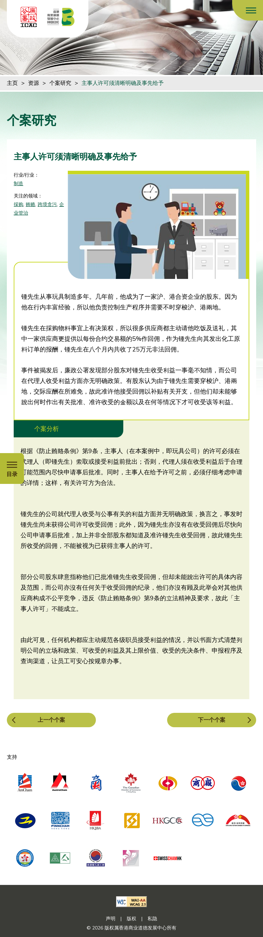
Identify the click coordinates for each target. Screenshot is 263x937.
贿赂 (30, 204)
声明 (110, 918)
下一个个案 (211, 720)
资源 (33, 83)
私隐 (152, 918)
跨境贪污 (47, 204)
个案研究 (60, 83)
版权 (131, 918)
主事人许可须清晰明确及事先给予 (123, 83)
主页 (12, 83)
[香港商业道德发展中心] (61, 17)
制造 (18, 183)
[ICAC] (29, 17)
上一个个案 (51, 720)
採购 (18, 204)
